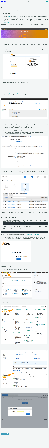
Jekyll (11, 445)
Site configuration (24, 10)
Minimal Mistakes (14, 445)
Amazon (8, 16)
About (19, 1)
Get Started (34, 1)
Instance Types (6, 22)
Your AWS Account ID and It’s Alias (32, 235)
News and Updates (26, 1)
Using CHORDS (42, 1)
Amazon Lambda (34, 26)
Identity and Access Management (14, 93)
